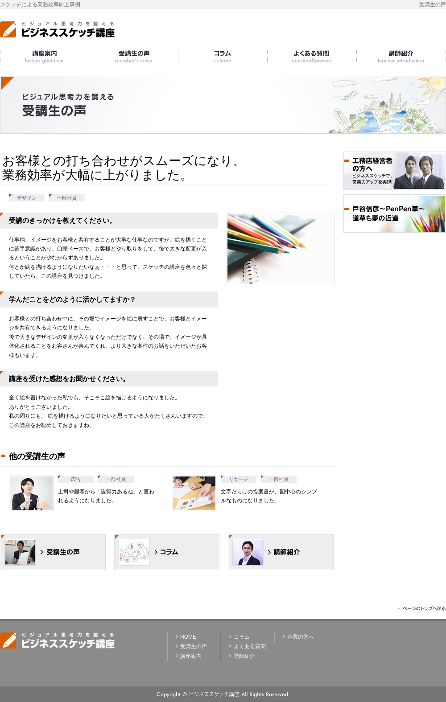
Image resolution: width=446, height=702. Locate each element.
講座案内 (191, 656)
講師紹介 (244, 656)
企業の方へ (300, 637)
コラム (242, 637)
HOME (188, 637)
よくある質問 (250, 646)
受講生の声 (193, 646)
